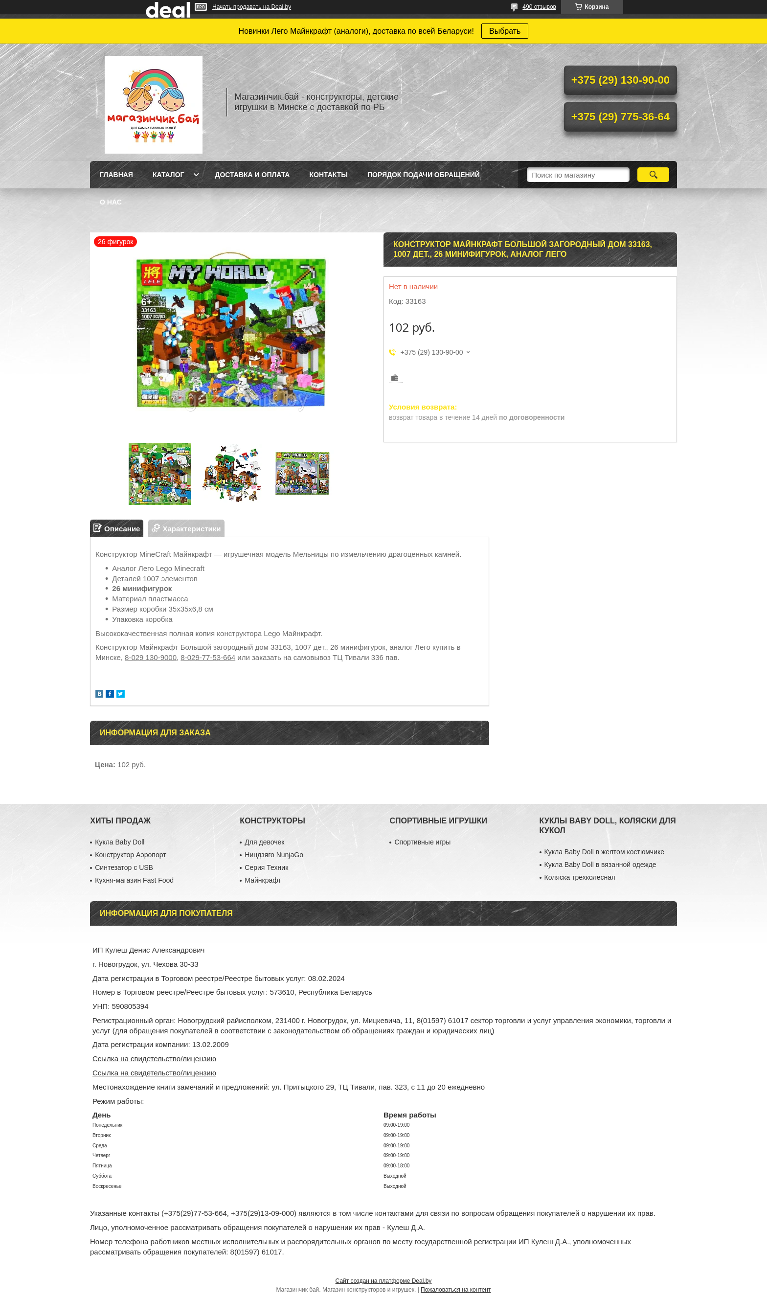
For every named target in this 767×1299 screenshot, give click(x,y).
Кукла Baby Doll (119, 842)
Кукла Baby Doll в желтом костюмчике (604, 852)
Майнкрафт (263, 880)
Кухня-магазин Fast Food (134, 880)
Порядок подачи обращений (423, 175)
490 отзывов (539, 6)
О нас (111, 202)
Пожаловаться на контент (456, 1289)
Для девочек (264, 842)
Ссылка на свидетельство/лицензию (154, 1058)
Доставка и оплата (252, 175)
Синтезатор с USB (124, 867)
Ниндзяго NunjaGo (274, 855)
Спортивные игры (422, 842)
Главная (116, 175)
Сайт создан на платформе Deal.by (384, 1280)
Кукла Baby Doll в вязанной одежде (600, 864)
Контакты (328, 175)
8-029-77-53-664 (207, 657)
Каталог (168, 175)
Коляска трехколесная (579, 877)
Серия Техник (266, 867)
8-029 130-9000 (151, 657)
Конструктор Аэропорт (130, 855)
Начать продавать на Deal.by (251, 6)
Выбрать (504, 31)
